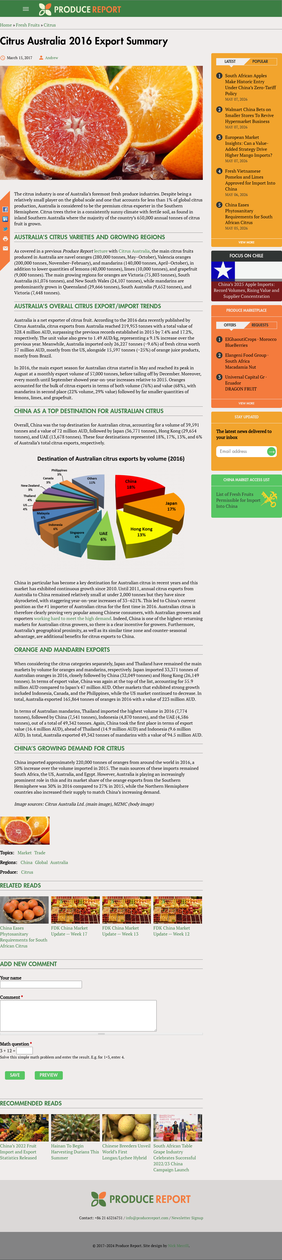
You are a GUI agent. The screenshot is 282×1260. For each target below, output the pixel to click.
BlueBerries (236, 345)
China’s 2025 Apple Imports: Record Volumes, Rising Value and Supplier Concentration (247, 290)
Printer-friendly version (5, 239)
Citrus (27, 872)
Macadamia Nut (240, 367)
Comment (11, 997)
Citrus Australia (134, 251)
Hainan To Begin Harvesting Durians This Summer (75, 1152)
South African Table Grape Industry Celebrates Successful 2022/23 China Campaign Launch (174, 1158)
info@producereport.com (147, 1218)
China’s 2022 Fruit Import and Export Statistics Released (18, 1152)
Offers (230, 325)
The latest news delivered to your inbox (244, 434)
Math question (16, 1044)
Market (25, 853)
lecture (101, 251)
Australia (59, 863)
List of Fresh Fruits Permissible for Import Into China (238, 500)
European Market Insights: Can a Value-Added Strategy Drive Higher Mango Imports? (248, 146)
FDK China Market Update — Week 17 (69, 931)
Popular (260, 62)
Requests (260, 325)
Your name (10, 978)
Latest (230, 62)
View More (247, 403)
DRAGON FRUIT (241, 389)
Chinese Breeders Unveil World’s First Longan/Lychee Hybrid (126, 1152)
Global (41, 863)
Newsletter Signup (187, 1218)
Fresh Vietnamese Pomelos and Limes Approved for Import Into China (250, 180)
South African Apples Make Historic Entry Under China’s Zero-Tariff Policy (250, 84)
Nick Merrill (178, 1245)
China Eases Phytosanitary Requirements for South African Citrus (23, 937)
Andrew (51, 57)
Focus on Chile (247, 256)
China (27, 863)
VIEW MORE (247, 242)
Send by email (5, 248)
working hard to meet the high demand (72, 618)
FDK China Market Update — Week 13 (120, 931)
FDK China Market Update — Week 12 (171, 931)
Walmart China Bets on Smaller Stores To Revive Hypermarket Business (249, 115)
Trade (39, 853)
